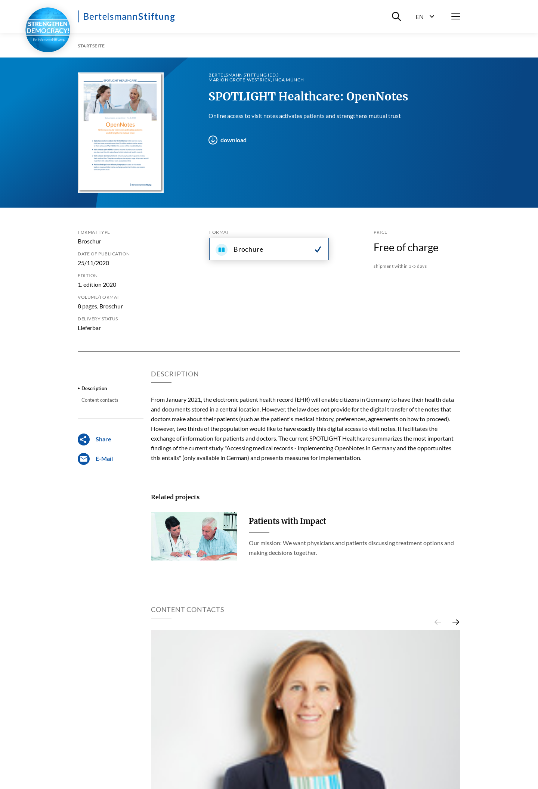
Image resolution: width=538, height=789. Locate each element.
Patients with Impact (287, 521)
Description (94, 388)
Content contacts (99, 400)
